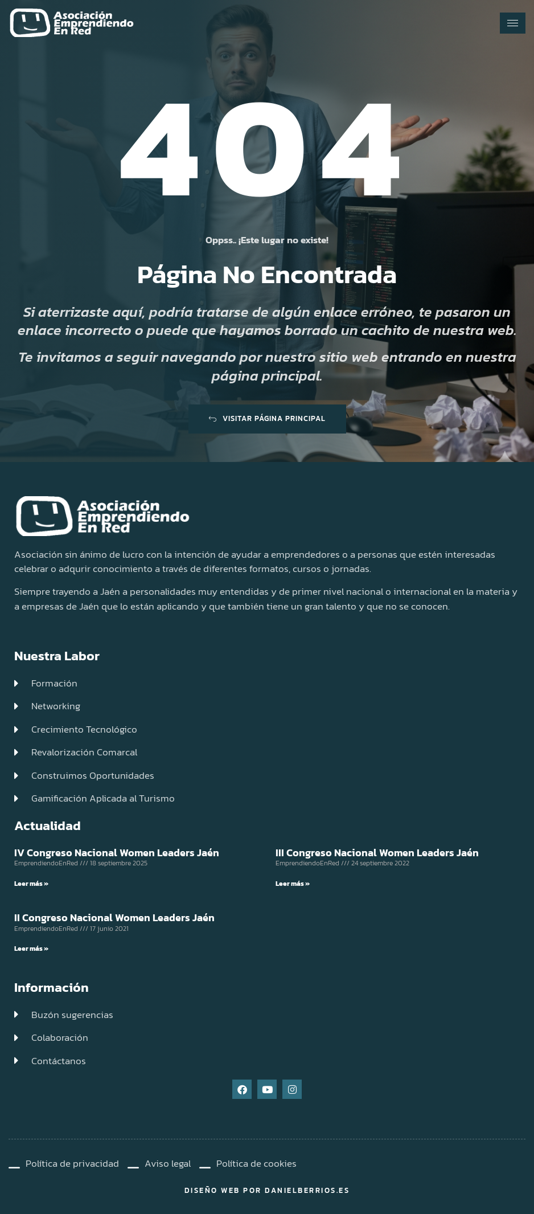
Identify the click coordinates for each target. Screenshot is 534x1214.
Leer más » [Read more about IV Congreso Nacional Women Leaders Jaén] (31, 883)
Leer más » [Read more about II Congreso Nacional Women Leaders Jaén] (31, 948)
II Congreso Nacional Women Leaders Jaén (114, 917)
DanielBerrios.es (307, 1190)
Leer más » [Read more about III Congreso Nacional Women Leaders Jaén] (293, 883)
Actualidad (47, 825)
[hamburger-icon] (512, 23)
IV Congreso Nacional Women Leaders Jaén (116, 852)
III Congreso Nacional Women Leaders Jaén (377, 852)
